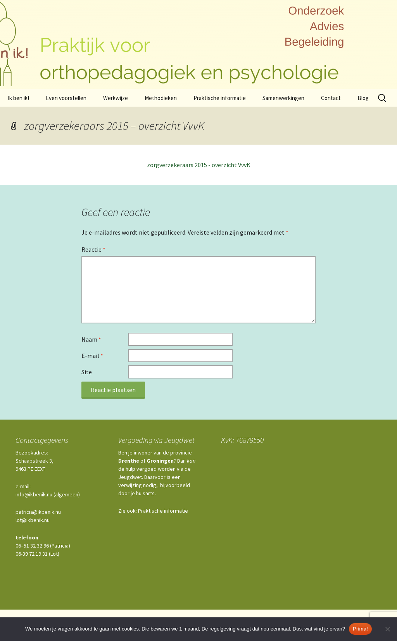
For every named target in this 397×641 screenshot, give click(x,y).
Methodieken (161, 98)
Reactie (93, 249)
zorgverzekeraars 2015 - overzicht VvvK (198, 165)
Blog (363, 98)
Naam (91, 339)
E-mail (92, 355)
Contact (331, 98)
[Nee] (387, 629)
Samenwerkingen (283, 98)
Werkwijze (115, 98)
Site (86, 372)
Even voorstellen (66, 98)
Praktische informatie (219, 98)
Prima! (360, 629)
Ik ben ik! (18, 98)
